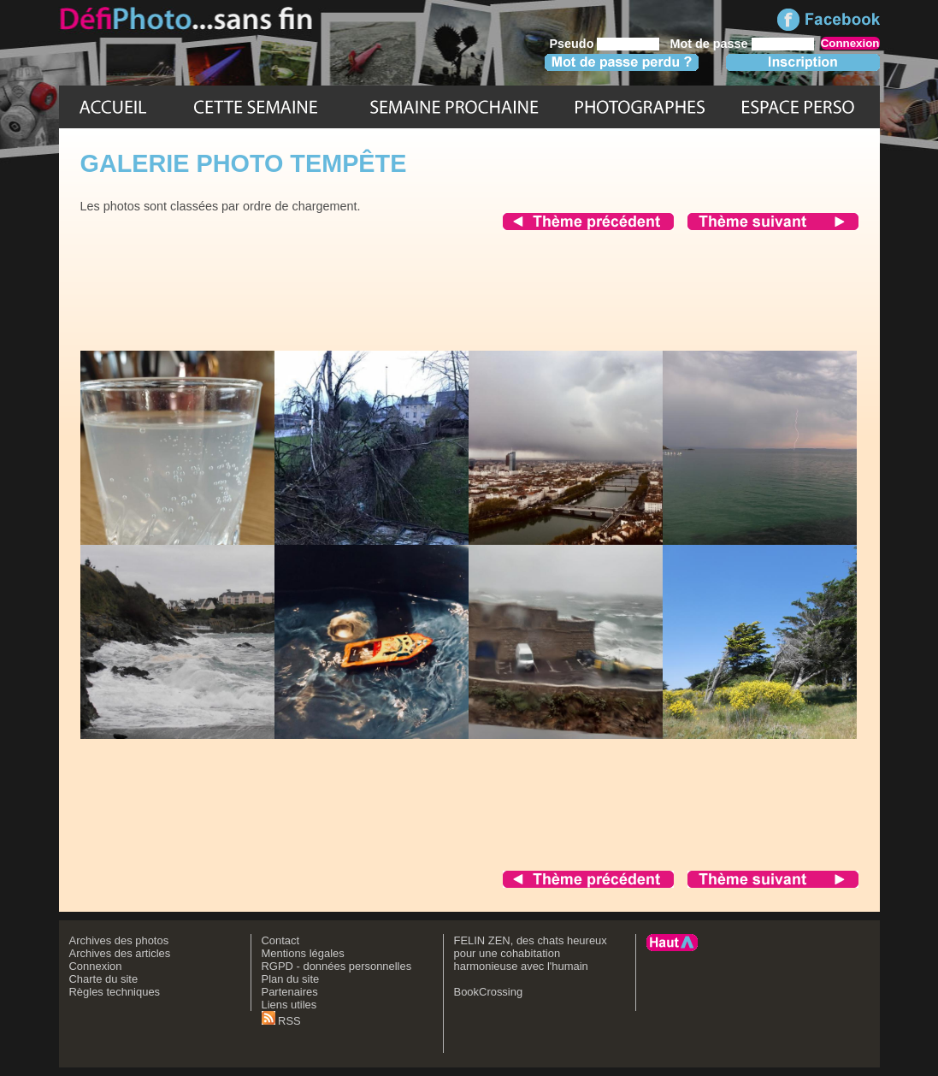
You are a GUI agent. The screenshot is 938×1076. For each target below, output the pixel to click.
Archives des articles (120, 953)
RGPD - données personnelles (337, 966)
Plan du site (291, 979)
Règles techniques (115, 991)
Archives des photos (119, 940)
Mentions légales (303, 953)
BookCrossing (488, 991)
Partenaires (290, 991)
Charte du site (104, 979)
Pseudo (571, 43)
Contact (281, 940)
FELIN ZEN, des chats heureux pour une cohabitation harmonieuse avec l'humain (530, 953)
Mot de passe (708, 43)
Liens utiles (289, 1004)
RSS (281, 1020)
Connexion (95, 966)
